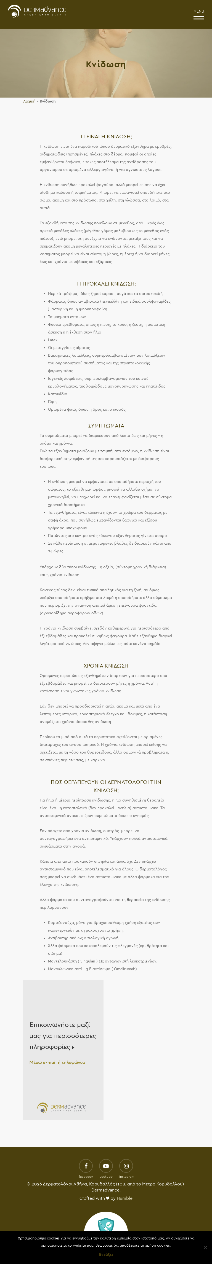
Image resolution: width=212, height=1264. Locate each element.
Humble (124, 1198)
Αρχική (29, 101)
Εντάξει (106, 1254)
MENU (199, 15)
